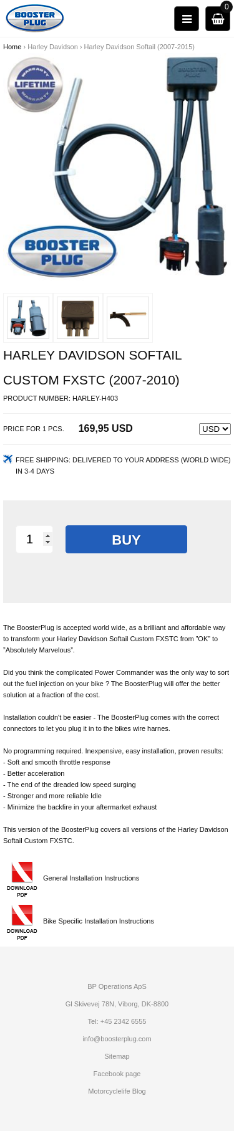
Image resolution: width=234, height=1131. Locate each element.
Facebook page (117, 1073)
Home (12, 46)
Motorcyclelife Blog (116, 1091)
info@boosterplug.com (116, 1039)
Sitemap (116, 1056)
